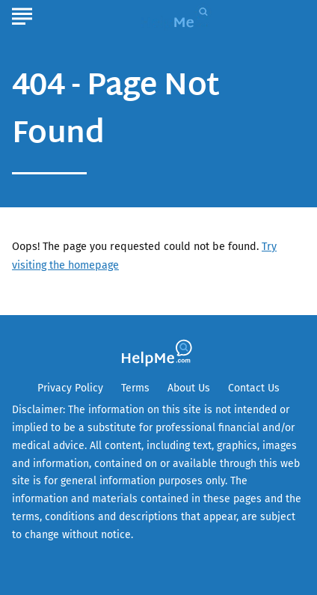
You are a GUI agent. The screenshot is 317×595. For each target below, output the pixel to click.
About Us (188, 388)
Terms (135, 388)
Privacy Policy (70, 388)
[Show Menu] (22, 14)
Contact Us (254, 388)
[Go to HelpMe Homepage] (178, 16)
